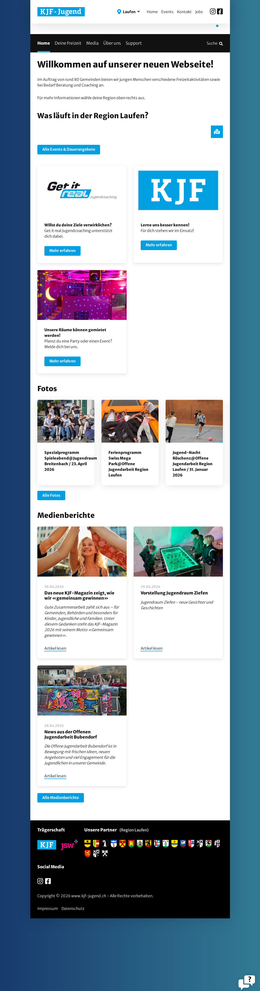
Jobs (199, 11)
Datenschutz (73, 981)
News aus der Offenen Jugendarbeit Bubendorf (70, 807)
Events (167, 11)
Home (152, 11)
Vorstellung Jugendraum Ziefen (174, 665)
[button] (128, 12)
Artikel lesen (55, 721)
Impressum (47, 981)
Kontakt (184, 11)
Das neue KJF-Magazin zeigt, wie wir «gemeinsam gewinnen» (79, 668)
